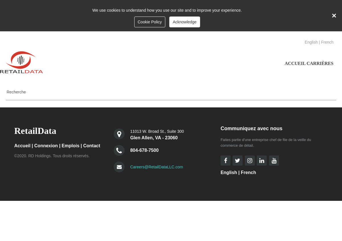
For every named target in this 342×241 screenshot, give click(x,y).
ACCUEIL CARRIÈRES (309, 63)
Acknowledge (184, 22)
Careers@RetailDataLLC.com (156, 167)
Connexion (46, 145)
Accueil (22, 145)
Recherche (16, 92)
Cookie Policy (150, 22)
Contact (91, 145)
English (311, 42)
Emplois (70, 145)
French (327, 42)
